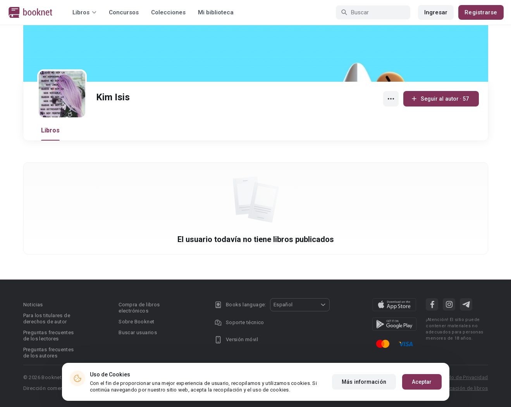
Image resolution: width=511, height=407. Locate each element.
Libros (50, 130)
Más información (364, 382)
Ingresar (436, 12)
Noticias (33, 304)
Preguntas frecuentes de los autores (48, 353)
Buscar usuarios (138, 332)
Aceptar (422, 382)
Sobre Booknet (136, 322)
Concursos (124, 12)
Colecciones (168, 12)
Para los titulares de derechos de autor (46, 319)
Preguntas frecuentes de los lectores (48, 336)
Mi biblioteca (216, 12)
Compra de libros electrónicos (139, 308)
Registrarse (481, 12)
